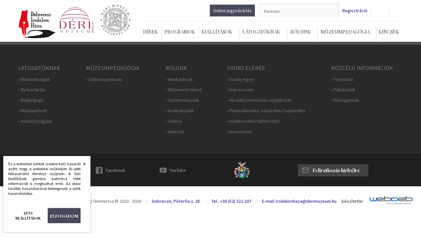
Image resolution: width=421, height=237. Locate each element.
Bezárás (81, 166)
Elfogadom (64, 216)
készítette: (352, 201)
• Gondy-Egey (240, 79)
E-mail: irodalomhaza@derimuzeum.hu (299, 201)
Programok (179, 31)
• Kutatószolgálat (35, 121)
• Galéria (173, 121)
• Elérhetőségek (34, 79)
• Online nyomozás (104, 79)
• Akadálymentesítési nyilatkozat (259, 100)
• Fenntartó (342, 79)
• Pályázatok (343, 89)
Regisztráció (354, 10)
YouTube (177, 170)
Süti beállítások (28, 216)
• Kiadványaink (179, 111)
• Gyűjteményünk (182, 100)
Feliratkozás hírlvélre (336, 170)
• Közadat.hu (239, 132)
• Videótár (175, 132)
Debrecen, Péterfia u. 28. (176, 201)
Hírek (150, 31)
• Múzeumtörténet (183, 89)
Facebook (115, 170)
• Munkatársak (179, 79)
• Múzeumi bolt (32, 111)
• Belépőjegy (30, 100)
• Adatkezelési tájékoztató (253, 121)
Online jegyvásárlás (232, 10)
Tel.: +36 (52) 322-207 (231, 201)
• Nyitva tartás (32, 89)
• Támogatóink (345, 100)
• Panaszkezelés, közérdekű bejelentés (266, 111)
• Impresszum (240, 89)
